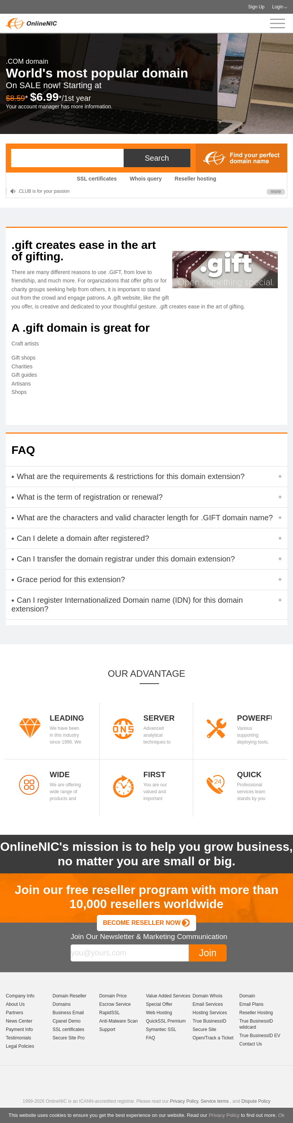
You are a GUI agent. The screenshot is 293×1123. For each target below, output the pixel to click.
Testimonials (18, 1038)
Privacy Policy (224, 1115)
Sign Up (256, 7)
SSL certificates (97, 179)
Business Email (68, 1012)
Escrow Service (115, 1004)
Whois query (146, 179)
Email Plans (251, 1004)
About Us (15, 1004)
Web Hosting (159, 1012)
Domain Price (113, 996)
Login (277, 7)
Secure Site (204, 1029)
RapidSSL (109, 1012)
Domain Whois (207, 996)
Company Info (20, 996)
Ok (281, 1115)
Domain (247, 996)
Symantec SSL (161, 1029)
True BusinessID (209, 1021)
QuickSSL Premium (165, 1021)
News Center (19, 1021)
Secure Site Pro (69, 1038)
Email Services (208, 1004)
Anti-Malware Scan (118, 1021)
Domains (62, 1004)
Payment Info (19, 1029)
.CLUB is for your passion (43, 191)
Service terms (215, 1101)
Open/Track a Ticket (213, 1038)
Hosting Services (210, 1012)
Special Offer (159, 1004)
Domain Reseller (70, 996)
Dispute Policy (255, 1101)
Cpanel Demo (66, 1021)
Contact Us (250, 1044)
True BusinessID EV (259, 1035)
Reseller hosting (195, 179)
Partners (14, 1012)
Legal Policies (20, 1046)
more (275, 191)
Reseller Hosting (256, 1012)
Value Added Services (168, 996)
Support (107, 1029)
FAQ (150, 1038)
